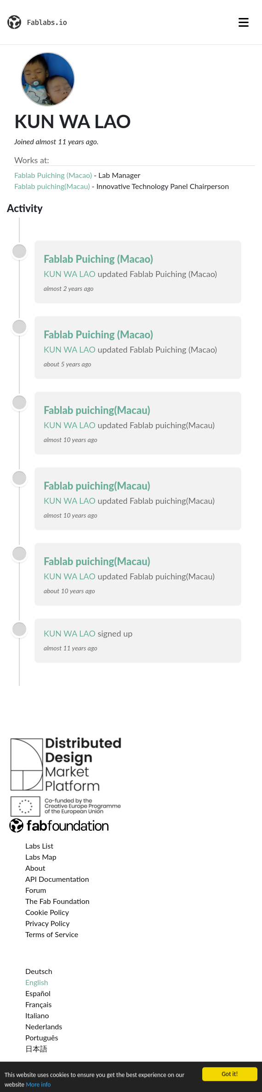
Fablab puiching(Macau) (52, 186)
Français (38, 1004)
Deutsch (38, 971)
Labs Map (41, 856)
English (36, 982)
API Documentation (57, 878)
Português (41, 1037)
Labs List (39, 845)
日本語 (36, 1048)
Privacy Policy (47, 923)
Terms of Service (51, 934)
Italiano (37, 1015)
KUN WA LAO (70, 274)
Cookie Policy (47, 912)
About (35, 867)
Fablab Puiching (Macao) (53, 175)
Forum (35, 889)
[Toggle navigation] (244, 22)
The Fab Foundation (57, 901)
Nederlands (43, 1026)
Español (38, 993)
